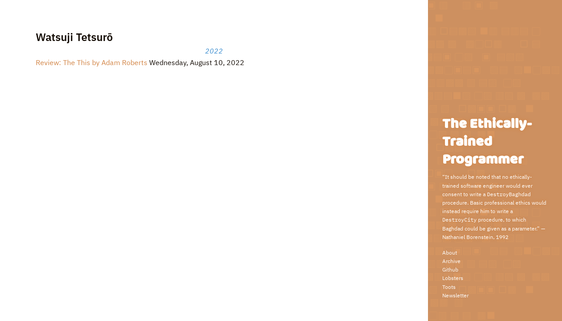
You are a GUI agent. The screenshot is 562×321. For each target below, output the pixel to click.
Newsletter (455, 295)
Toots (449, 287)
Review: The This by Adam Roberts (91, 62)
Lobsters (452, 278)
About (449, 252)
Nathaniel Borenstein (467, 237)
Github (450, 269)
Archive (451, 261)
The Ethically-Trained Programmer (487, 142)
